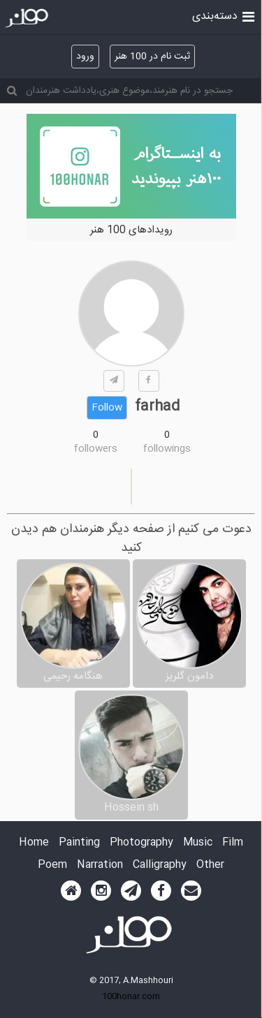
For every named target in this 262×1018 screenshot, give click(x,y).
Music (197, 843)
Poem (52, 865)
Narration (100, 865)
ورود (85, 56)
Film (232, 843)
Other (210, 865)
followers (95, 449)
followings (167, 449)
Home (34, 843)
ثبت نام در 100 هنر (152, 56)
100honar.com (131, 996)
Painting (79, 843)
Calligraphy (160, 865)
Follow (107, 407)
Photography (141, 843)
